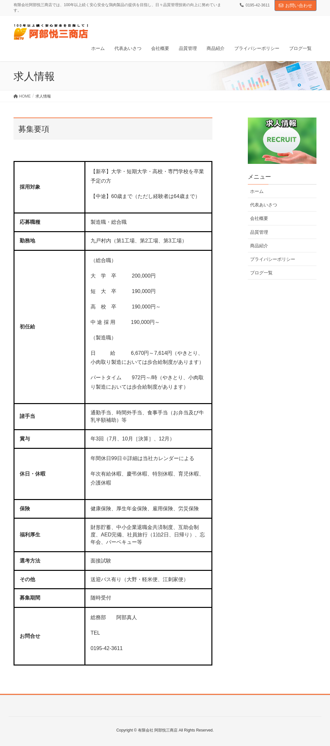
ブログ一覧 (261, 272)
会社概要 (259, 218)
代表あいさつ (263, 204)
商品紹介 (259, 245)
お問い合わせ (295, 5)
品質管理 (259, 232)
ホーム (257, 191)
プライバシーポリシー (272, 259)
